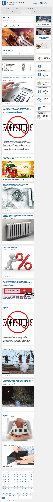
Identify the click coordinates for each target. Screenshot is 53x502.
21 (22, 474)
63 (17, 484)
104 (10, 493)
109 (27, 493)
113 (10, 495)
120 (3, 498)
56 (28, 481)
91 (3, 491)
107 (20, 493)
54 (22, 481)
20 (20, 474)
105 (13, 493)
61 (11, 484)
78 (28, 486)
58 (3, 484)
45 (28, 479)
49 (8, 481)
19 (17, 474)
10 (23, 472)
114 (13, 495)
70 (5, 486)
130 (7, 500)
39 (11, 479)
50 (11, 481)
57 (31, 481)
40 (14, 479)
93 (8, 491)
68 (31, 484)
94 (11, 491)
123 (13, 498)
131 (10, 500)
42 (20, 479)
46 (31, 479)
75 (20, 486)
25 (3, 476)
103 (7, 493)
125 (20, 498)
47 (3, 481)
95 (14, 491)
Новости (26, 11)
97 (20, 491)
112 (7, 495)
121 (7, 498)
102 (3, 493)
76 (22, 486)
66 (25, 484)
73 (14, 486)
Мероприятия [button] (29, 8)
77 (25, 486)
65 (22, 484)
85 (17, 488)
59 (5, 484)
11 (26, 472)
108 (23, 493)
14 (3, 474)
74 (17, 486)
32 (22, 476)
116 (20, 495)
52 (17, 481)
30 (17, 476)
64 (20, 484)
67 (28, 484)
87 (22, 488)
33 (25, 476)
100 (29, 491)
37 (5, 479)
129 (3, 500)
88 (25, 488)
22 (25, 474)
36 (3, 479)
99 (25, 491)
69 (3, 486)
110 (30, 493)
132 (13, 500)
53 (20, 481)
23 (28, 474)
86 (20, 488)
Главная (7, 8)
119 (30, 495)
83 (11, 488)
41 (17, 479)
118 (27, 495)
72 (11, 486)
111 (3, 495)
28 (11, 476)
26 (5, 476)
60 (8, 484)
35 (31, 476)
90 (31, 488)
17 (11, 474)
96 (17, 491)
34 (28, 476)
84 (14, 488)
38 (8, 479)
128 (30, 498)
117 (23, 495)
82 (8, 488)
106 (17, 493)
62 (14, 484)
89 (28, 488)
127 (27, 498)
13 (32, 472)
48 (5, 481)
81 (5, 488)
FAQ (35, 11)
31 (20, 476)
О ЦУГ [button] (17, 8)
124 (17, 498)
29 (14, 476)
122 (10, 498)
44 (25, 479)
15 (5, 474)
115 (17, 495)
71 (8, 486)
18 (14, 474)
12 (29, 472)
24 (31, 474)
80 (3, 488)
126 (23, 498)
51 (14, 481)
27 (8, 476)
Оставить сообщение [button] (11, 11)
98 (22, 491)
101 (32, 491)
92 (5, 491)
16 (8, 474)
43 (22, 479)
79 (31, 486)
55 (25, 481)
